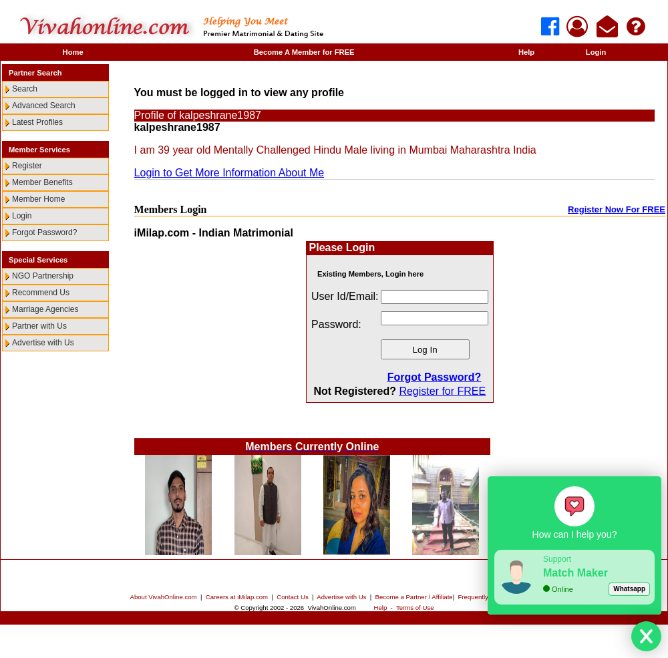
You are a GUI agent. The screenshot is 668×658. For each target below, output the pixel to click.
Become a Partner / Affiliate (414, 597)
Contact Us (292, 597)
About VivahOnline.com (163, 597)
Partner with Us (39, 326)
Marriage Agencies (45, 309)
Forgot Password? (44, 232)
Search (24, 89)
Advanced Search (43, 105)
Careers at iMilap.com (237, 597)
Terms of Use (415, 607)
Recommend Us (40, 292)
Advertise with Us (43, 342)
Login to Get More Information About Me (229, 172)
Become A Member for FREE (304, 52)
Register (27, 165)
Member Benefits (42, 182)
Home (73, 52)
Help (526, 52)
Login (596, 52)
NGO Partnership (42, 276)
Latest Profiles (37, 122)
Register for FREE (442, 391)
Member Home (38, 199)
